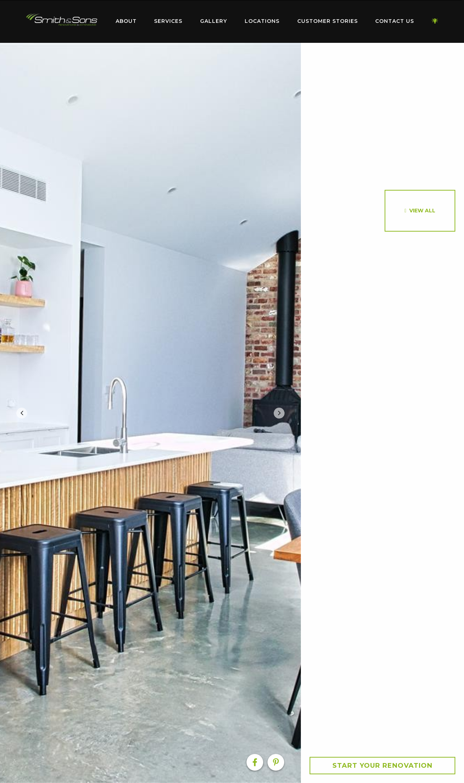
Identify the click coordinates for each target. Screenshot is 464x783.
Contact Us (394, 21)
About (126, 21)
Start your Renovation (382, 766)
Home (61, 19)
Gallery (213, 21)
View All (422, 210)
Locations (262, 21)
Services (168, 21)
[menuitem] (61, 21)
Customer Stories (327, 21)
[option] (150, 413)
